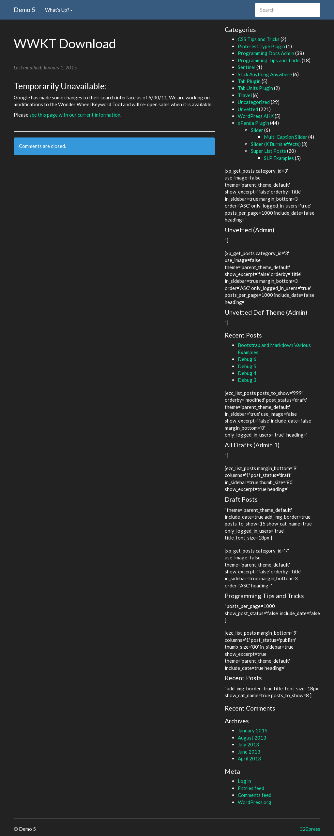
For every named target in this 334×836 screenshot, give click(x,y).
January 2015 (252, 730)
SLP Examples (279, 158)
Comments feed (254, 795)
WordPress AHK (256, 116)
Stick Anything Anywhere (265, 74)
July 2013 (248, 744)
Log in (244, 781)
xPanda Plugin (253, 123)
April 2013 (249, 758)
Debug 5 (247, 366)
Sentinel (246, 67)
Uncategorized (254, 102)
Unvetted (248, 109)
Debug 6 (247, 359)
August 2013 (252, 738)
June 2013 (249, 752)
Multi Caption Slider (285, 137)
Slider (257, 130)
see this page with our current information (74, 115)
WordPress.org (254, 802)
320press (310, 829)
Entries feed (251, 788)
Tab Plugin (249, 81)
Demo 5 (24, 9)
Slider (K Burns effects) (276, 144)
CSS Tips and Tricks (259, 39)
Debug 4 (247, 373)
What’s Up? (59, 10)
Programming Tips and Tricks (269, 60)
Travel (245, 95)
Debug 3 (247, 380)
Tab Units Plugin (255, 88)
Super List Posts (268, 151)
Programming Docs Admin (266, 53)
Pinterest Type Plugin (261, 46)
